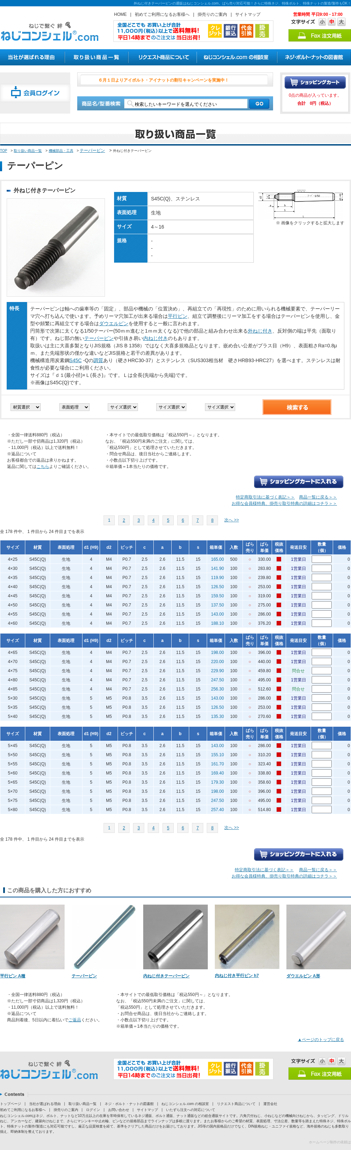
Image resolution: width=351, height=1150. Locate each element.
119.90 (217, 577)
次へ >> (231, 520)
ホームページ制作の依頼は (330, 1142)
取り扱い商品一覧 (28, 151)
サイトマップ (247, 14)
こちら (43, 466)
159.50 (217, 595)
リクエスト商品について (236, 1104)
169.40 (217, 773)
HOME (120, 14)
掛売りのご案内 (212, 14)
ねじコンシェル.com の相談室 (184, 1104)
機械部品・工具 (61, 151)
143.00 (217, 614)
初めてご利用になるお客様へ (162, 14)
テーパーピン (92, 150)
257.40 (217, 809)
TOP (3, 151)
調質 (98, 360)
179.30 (217, 782)
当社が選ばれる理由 (45, 1104)
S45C (75, 360)
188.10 (217, 623)
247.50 (217, 679)
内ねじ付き (155, 338)
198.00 (217, 652)
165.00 (217, 559)
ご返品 (74, 1019)
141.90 (217, 568)
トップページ (10, 1104)
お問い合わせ (118, 1110)
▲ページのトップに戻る (321, 1039)
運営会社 (270, 1104)
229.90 (217, 670)
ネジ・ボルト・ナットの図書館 (129, 1104)
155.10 (217, 754)
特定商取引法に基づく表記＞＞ (265, 497)
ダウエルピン (113, 323)
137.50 (217, 605)
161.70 (217, 764)
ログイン (93, 1110)
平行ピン (177, 316)
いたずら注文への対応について (190, 1110)
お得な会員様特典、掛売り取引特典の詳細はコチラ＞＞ (284, 503)
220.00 (217, 661)
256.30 (217, 689)
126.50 (217, 586)
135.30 (217, 716)
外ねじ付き (260, 331)
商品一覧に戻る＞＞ (318, 497)
